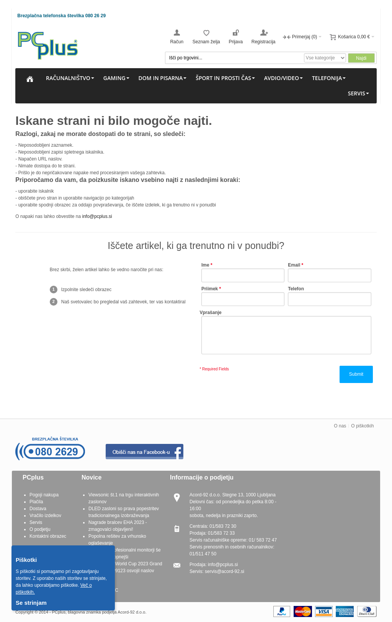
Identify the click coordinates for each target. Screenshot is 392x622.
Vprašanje (210, 312)
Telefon (296, 288)
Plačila (36, 501)
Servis (35, 522)
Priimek (209, 288)
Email (294, 265)
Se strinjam (31, 602)
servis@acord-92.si (224, 571)
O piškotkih (362, 426)
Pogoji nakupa (44, 495)
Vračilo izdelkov (45, 515)
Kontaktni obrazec (47, 536)
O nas (340, 426)
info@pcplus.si (97, 216)
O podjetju (40, 529)
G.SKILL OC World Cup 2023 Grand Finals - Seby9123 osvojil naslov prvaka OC (125, 570)
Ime (205, 265)
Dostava (37, 508)
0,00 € (363, 36)
